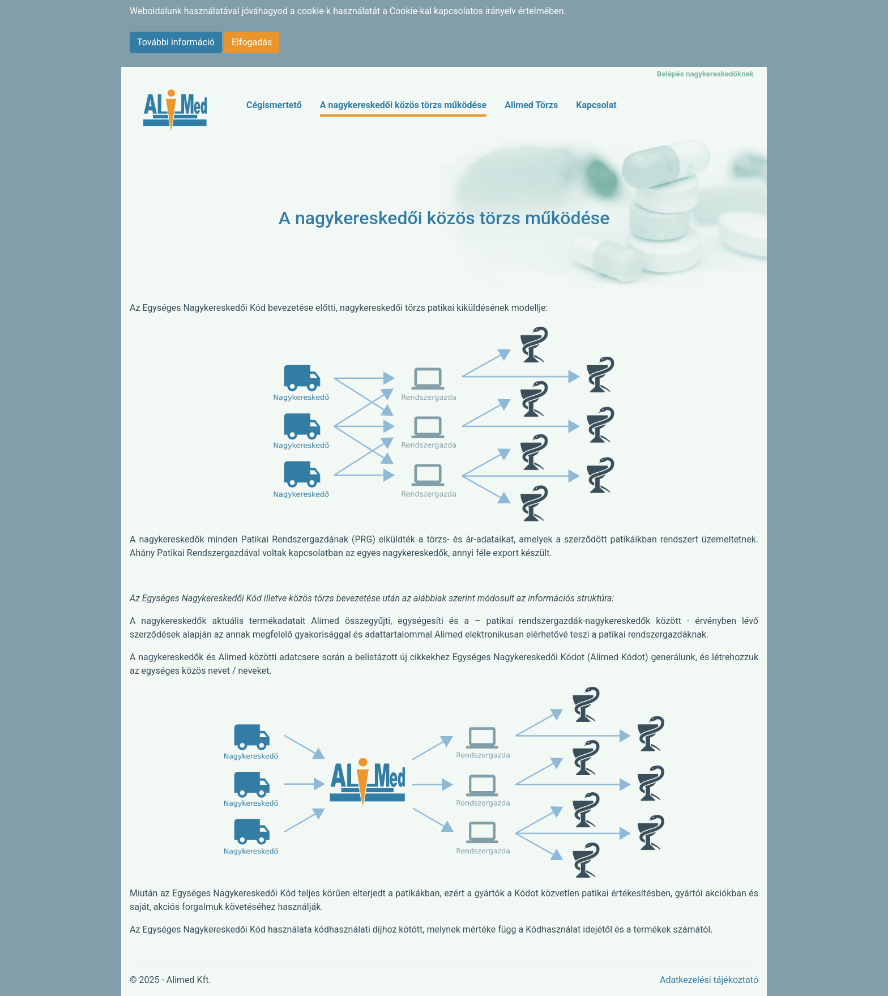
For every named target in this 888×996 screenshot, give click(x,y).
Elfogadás (252, 42)
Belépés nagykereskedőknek (705, 74)
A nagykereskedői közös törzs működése (403, 105)
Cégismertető (274, 105)
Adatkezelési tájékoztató (709, 979)
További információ (176, 42)
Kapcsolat (596, 105)
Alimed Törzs (531, 105)
